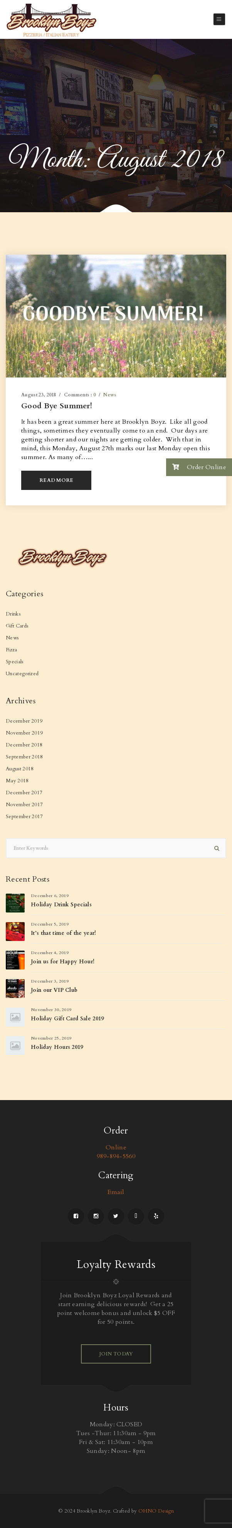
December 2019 (24, 721)
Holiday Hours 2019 (57, 1047)
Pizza (11, 649)
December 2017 (24, 792)
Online (116, 1147)
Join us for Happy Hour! (62, 961)
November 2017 (24, 804)
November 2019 (24, 733)
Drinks (13, 614)
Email (116, 1192)
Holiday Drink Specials (61, 904)
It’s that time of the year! (63, 933)
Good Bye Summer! (56, 406)
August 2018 (20, 768)
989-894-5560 (116, 1156)
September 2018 (24, 756)
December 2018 (24, 744)
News (109, 395)
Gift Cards (17, 625)
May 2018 (17, 780)
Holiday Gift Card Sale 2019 (67, 1018)
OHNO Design (156, 1511)
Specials (15, 661)
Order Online (196, 467)
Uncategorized (22, 673)
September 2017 (24, 816)
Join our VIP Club (54, 990)
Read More (56, 480)
